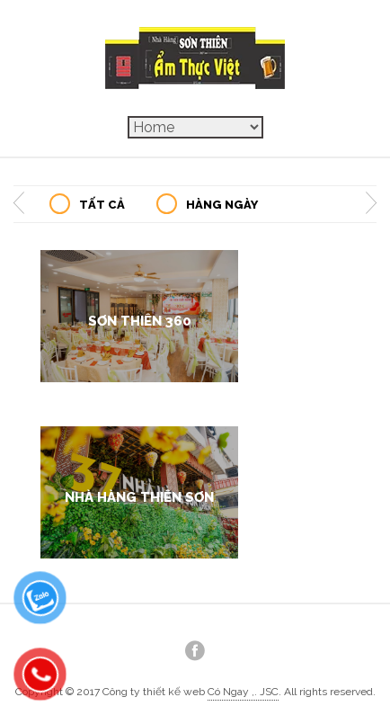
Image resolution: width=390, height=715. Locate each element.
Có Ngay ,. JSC (243, 691)
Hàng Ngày (222, 204)
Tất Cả (102, 204)
